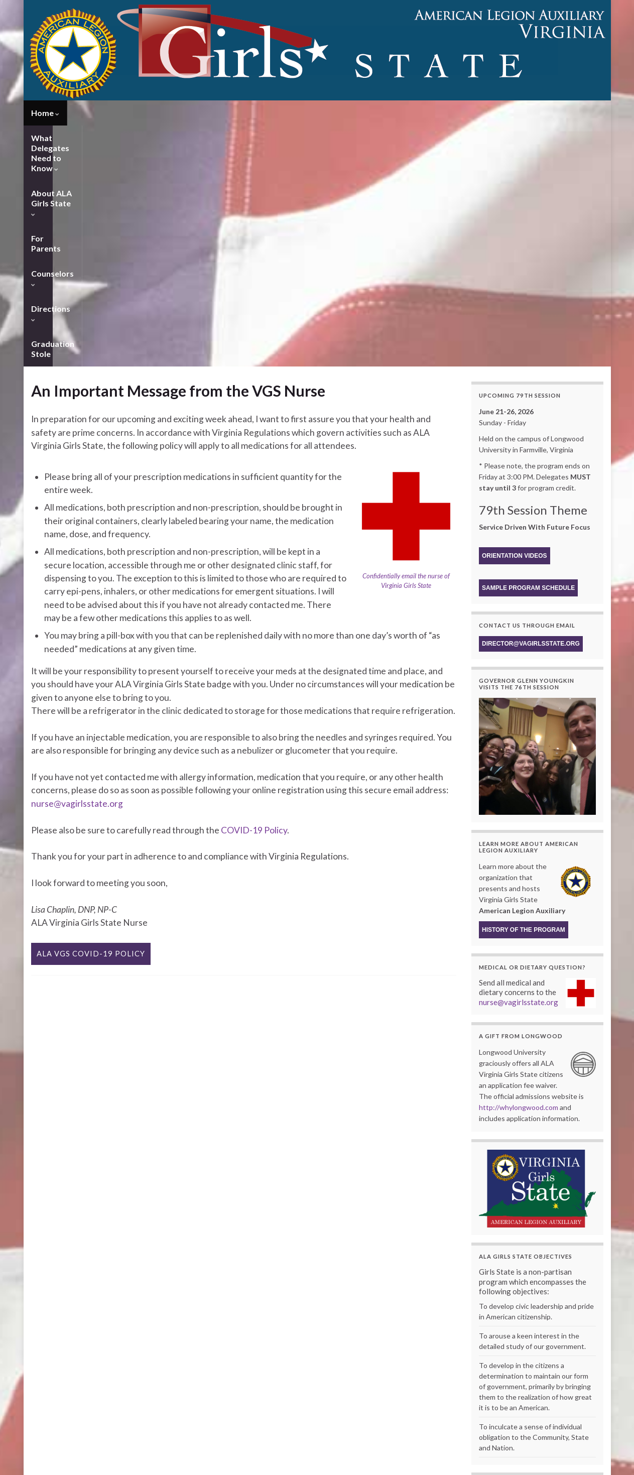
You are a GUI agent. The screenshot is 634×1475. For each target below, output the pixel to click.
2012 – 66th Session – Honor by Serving (436, 1453)
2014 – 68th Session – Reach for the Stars (439, 1435)
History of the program (523, 688)
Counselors (397, 112)
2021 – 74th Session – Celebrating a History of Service (456, 1381)
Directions (459, 112)
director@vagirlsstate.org (531, 402)
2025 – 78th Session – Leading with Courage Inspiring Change (465, 1345)
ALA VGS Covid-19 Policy (91, 712)
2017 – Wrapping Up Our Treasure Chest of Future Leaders (463, 1408)
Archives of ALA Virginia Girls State (439, 1336)
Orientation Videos (514, 314)
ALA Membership (289, 1354)
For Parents (336, 112)
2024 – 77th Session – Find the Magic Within (443, 1354)
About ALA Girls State (255, 112)
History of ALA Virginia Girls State (319, 1336)
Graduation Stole (529, 112)
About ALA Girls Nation (296, 1345)
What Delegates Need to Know (135, 112)
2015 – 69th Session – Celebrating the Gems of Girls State (461, 1426)
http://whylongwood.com (518, 866)
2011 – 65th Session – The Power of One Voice (446, 1462)
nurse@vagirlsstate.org (77, 562)
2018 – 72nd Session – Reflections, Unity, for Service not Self (464, 1399)
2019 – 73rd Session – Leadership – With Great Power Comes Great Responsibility (493, 1390)
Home (45, 112)
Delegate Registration (220, 1336)
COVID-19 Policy (254, 589)
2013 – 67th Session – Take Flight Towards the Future (455, 1444)
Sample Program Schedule (528, 346)
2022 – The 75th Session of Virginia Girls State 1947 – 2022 (462, 1372)
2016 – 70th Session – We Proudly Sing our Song (448, 1417)
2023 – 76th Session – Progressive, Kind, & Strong (450, 1363)
